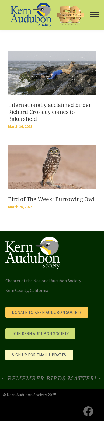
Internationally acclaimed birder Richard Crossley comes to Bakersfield (49, 111)
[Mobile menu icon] (94, 14)
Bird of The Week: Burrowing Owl (51, 199)
